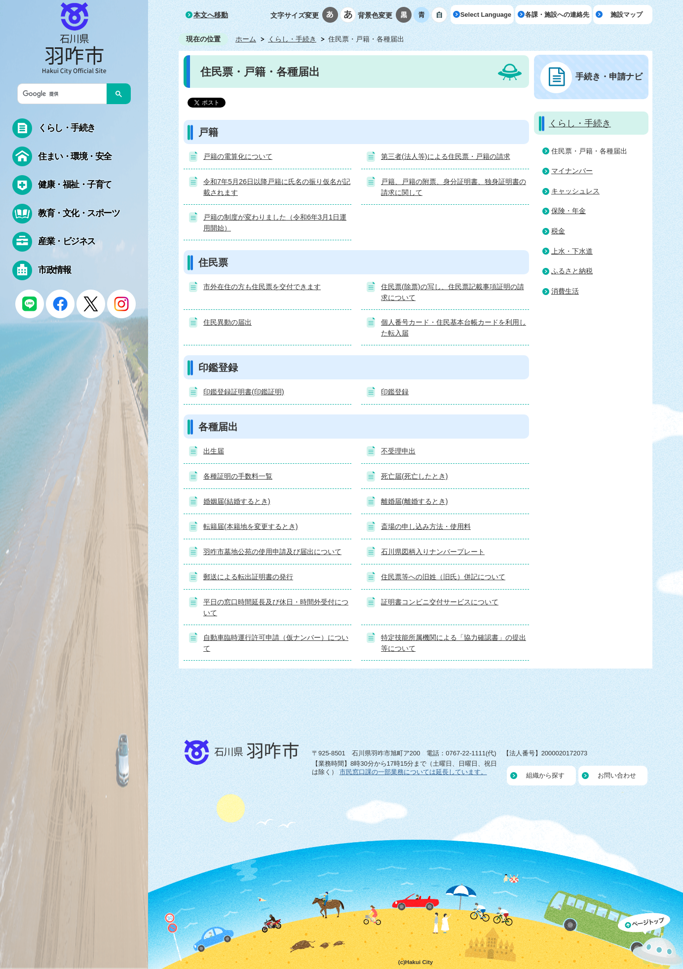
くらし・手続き (292, 39)
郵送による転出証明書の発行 (248, 577)
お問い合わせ (617, 775)
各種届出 (218, 426)
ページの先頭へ (650, 941)
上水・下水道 (572, 251)
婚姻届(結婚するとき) (236, 501)
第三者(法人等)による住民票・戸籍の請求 (445, 156)
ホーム (245, 39)
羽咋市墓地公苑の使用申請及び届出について (272, 552)
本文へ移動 (210, 15)
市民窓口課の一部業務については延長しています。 (413, 772)
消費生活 (565, 291)
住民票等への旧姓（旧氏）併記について (443, 577)
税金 (558, 231)
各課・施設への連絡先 (557, 14)
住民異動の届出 (227, 322)
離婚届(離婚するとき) (414, 501)
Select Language (485, 14)
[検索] (65, 94)
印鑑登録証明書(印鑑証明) (243, 392)
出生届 (213, 451)
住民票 (213, 262)
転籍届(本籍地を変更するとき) (250, 526)
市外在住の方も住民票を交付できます (262, 287)
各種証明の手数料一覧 (237, 476)
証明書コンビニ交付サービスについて (439, 602)
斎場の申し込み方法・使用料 (426, 526)
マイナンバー (572, 171)
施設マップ (626, 14)
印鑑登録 (218, 367)
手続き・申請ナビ (609, 76)
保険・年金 (568, 211)
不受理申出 (398, 451)
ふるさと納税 (572, 271)
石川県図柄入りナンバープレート (433, 552)
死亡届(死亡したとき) (414, 476)
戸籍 (208, 132)
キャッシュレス (575, 191)
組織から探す (545, 775)
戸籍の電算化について (237, 156)
